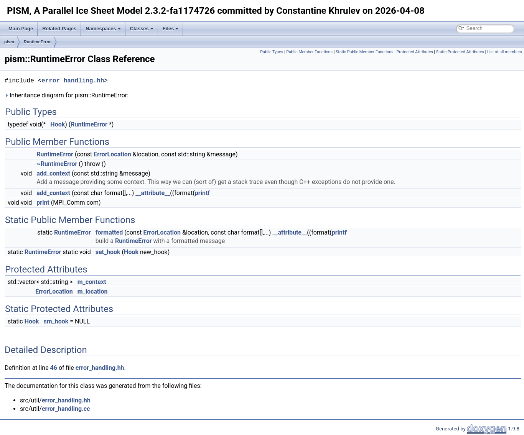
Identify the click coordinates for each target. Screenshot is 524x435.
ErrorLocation (112, 154)
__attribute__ (152, 193)
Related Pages (59, 28)
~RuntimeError (56, 163)
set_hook (108, 252)
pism (9, 41)
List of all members (504, 51)
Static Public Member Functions (365, 51)
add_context (53, 173)
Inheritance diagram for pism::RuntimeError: (67, 95)
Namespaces (103, 28)
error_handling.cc (66, 408)
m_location (92, 291)
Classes (141, 28)
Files (171, 28)
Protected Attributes (415, 51)
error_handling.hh (72, 81)
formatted (109, 232)
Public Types (271, 51)
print (42, 202)
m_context (91, 282)
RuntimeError (37, 41)
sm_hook (56, 321)
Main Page (20, 28)
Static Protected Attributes (460, 51)
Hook (57, 124)
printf (202, 193)
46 (53, 367)
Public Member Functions (309, 51)
